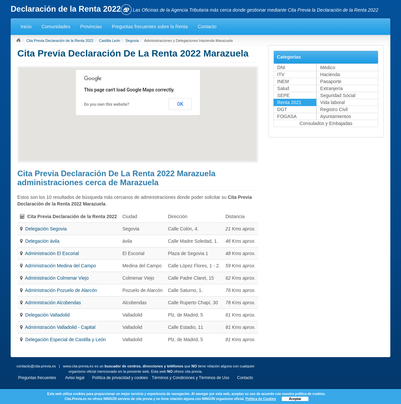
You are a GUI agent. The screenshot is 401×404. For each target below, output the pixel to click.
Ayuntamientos (335, 116)
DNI (281, 67)
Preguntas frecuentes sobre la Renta (150, 26)
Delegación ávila (42, 241)
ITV (280, 74)
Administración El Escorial (52, 253)
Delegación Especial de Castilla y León (65, 339)
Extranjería (331, 88)
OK (180, 104)
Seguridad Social (337, 95)
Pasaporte (330, 81)
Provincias (91, 26)
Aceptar (295, 399)
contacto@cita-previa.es (36, 366)
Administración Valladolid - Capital (60, 327)
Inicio (26, 26)
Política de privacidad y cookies (120, 377)
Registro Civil (333, 109)
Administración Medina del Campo (60, 265)
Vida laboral (332, 102)
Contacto (207, 26)
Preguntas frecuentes (37, 377)
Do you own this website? (106, 104)
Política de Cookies (260, 399)
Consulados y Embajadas (325, 123)
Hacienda (330, 74)
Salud (283, 88)
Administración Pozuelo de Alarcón (61, 290)
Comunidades (56, 26)
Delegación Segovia (46, 228)
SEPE (283, 95)
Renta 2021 (289, 102)
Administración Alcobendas (53, 302)
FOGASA (286, 116)
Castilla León (109, 41)
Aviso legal (75, 377)
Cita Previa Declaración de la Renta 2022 (60, 41)
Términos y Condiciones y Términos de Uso (190, 377)
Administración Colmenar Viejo (57, 278)
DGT (282, 109)
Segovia (132, 41)
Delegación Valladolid (47, 315)
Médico (327, 67)
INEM (283, 81)
